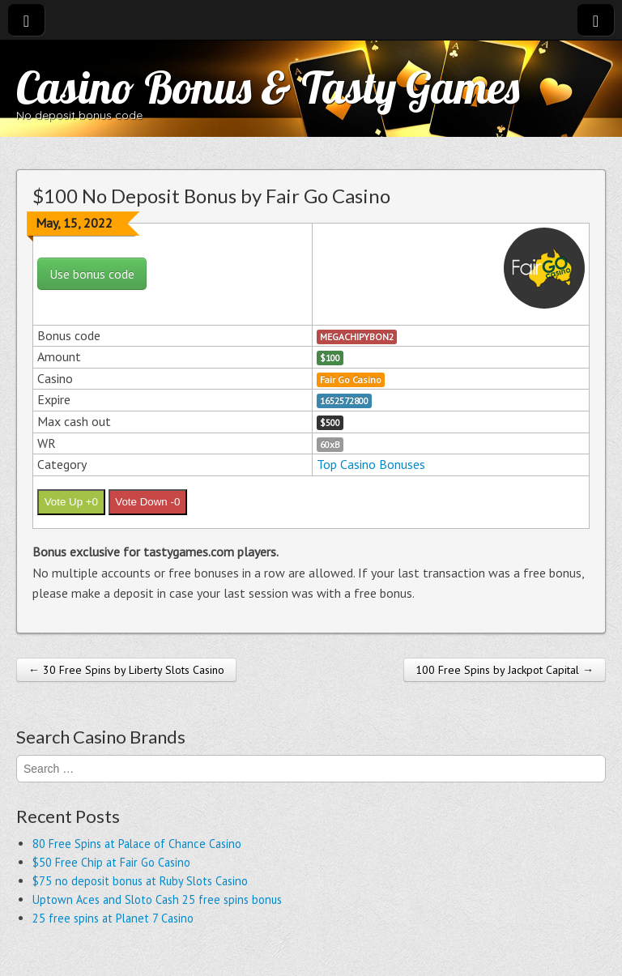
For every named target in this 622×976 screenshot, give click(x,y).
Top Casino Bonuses (371, 464)
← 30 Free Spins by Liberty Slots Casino (126, 670)
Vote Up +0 (71, 502)
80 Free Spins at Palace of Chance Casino (136, 843)
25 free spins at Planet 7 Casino (113, 918)
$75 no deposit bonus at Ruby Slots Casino (140, 881)
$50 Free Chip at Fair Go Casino (111, 862)
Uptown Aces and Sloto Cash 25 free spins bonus (157, 899)
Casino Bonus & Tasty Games (267, 87)
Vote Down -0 (147, 502)
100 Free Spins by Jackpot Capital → (504, 670)
